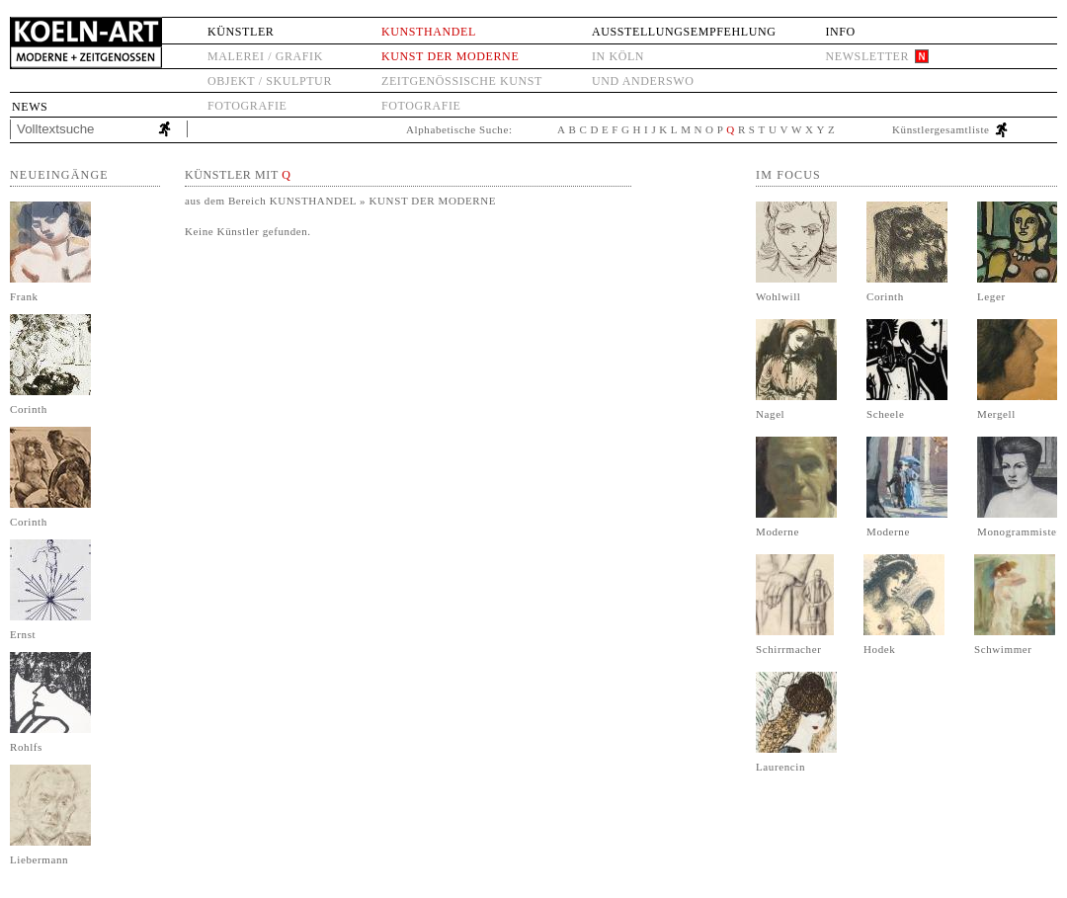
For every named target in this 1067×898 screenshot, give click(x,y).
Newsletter (867, 56)
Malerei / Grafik (265, 56)
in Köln (618, 56)
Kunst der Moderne (450, 56)
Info (840, 32)
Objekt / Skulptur (269, 81)
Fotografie (247, 106)
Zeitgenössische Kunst (461, 81)
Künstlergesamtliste (941, 129)
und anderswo (643, 81)
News (29, 107)
